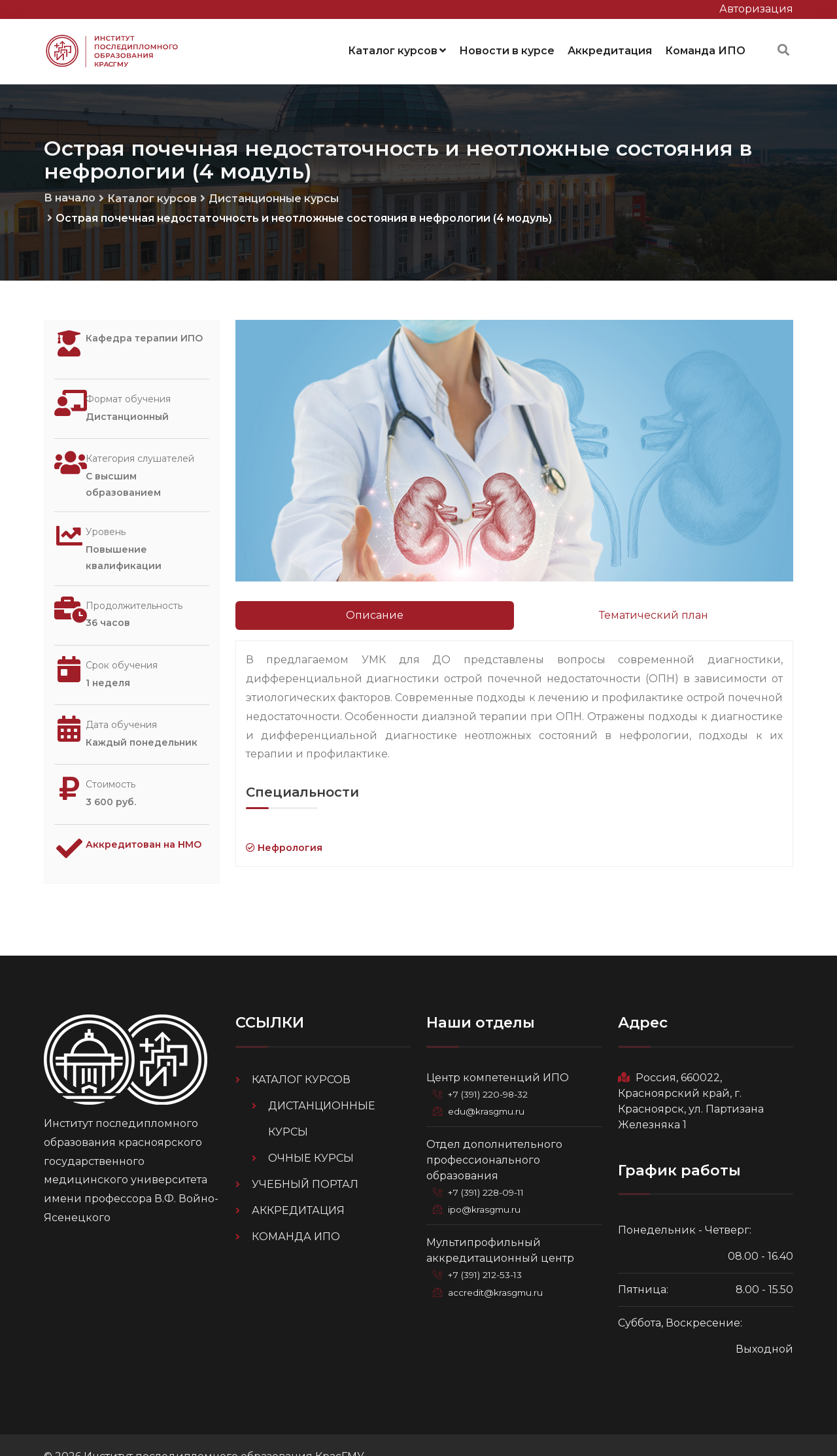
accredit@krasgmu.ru (498, 1268)
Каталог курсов (397, 49)
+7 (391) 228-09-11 (490, 1169)
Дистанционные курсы (274, 194)
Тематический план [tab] (653, 611)
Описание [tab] (374, 611)
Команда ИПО (705, 49)
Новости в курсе (507, 49)
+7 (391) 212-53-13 (489, 1251)
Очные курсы (311, 1134)
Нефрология (284, 844)
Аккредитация (610, 49)
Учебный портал (305, 1160)
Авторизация (756, 9)
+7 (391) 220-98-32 (492, 1071)
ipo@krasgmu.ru (487, 1186)
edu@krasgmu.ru (488, 1088)
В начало (69, 194)
